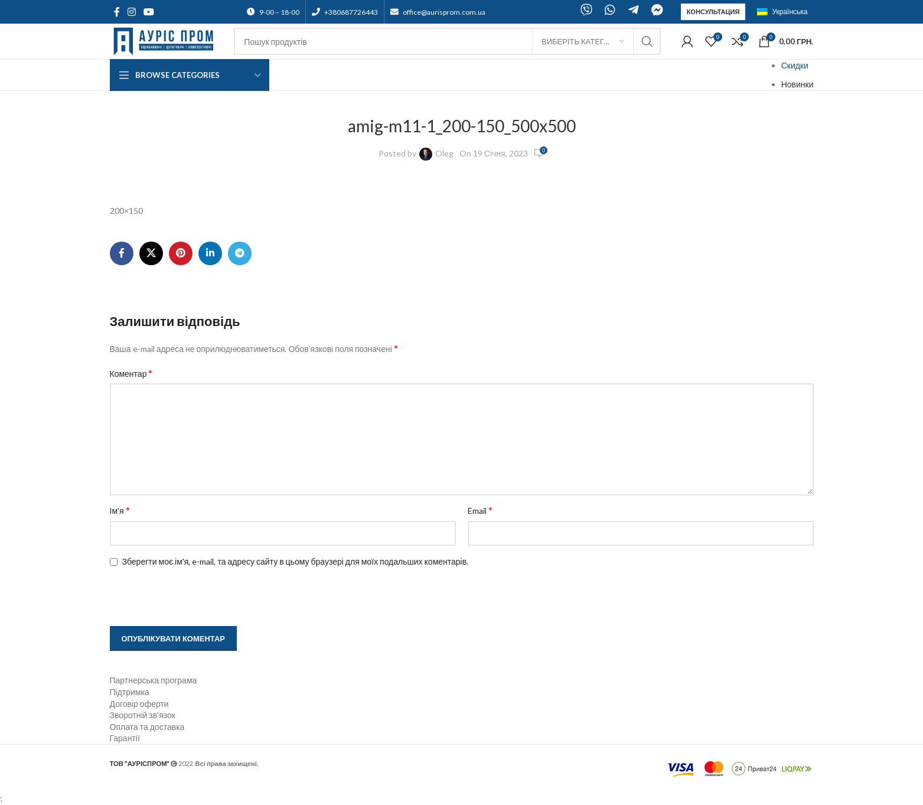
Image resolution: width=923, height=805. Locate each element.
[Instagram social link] (132, 12)
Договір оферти (139, 704)
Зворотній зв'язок (142, 715)
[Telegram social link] (240, 253)
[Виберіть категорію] (583, 41)
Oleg (444, 153)
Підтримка (129, 692)
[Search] (447, 41)
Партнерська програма (153, 680)
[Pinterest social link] (181, 253)
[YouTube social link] (149, 12)
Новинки (797, 84)
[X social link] (151, 253)
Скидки (794, 65)
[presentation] (185, 597)
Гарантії (125, 738)
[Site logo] (166, 40)
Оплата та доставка (147, 727)
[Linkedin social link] (210, 253)
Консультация (713, 11)
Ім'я (120, 510)
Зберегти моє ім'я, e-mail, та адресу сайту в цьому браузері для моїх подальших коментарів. (295, 561)
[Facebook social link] (117, 12)
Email (480, 510)
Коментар (131, 373)
